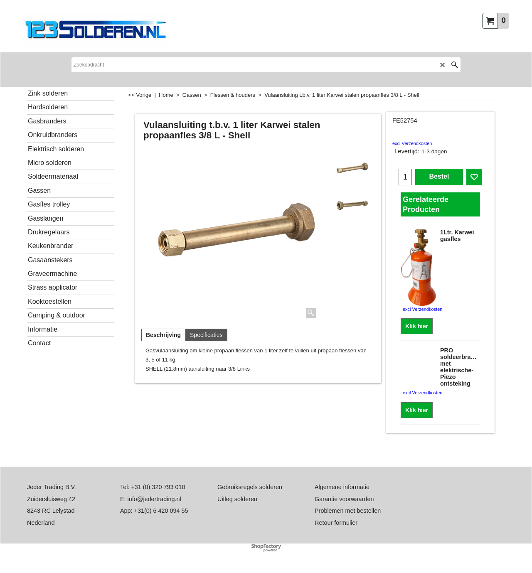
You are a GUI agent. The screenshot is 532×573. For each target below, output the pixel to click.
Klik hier (416, 326)
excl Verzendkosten (412, 143)
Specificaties (206, 335)
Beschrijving (163, 335)
